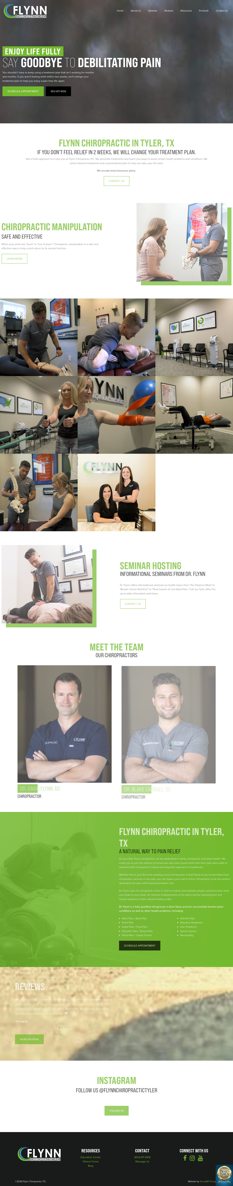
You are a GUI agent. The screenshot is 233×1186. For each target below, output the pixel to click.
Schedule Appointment (23, 91)
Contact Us (222, 11)
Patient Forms (91, 1161)
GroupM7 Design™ (209, 1181)
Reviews (168, 11)
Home (120, 11)
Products (204, 11)
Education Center (91, 1157)
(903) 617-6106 (142, 1157)
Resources (186, 11)
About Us (136, 11)
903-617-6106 (58, 91)
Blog (90, 1166)
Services (152, 11)
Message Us (142, 1161)
